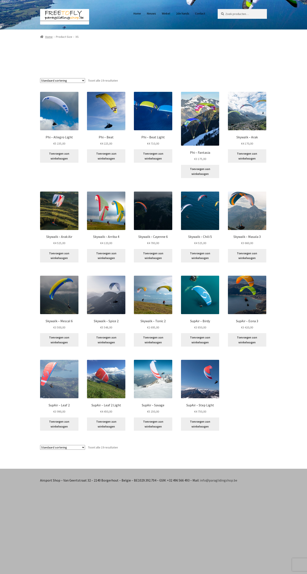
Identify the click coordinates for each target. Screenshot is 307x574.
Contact (200, 13)
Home (137, 13)
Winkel (166, 13)
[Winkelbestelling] (62, 80)
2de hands (182, 13)
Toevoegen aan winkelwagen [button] (59, 156)
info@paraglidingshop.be (218, 480)
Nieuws (151, 13)
